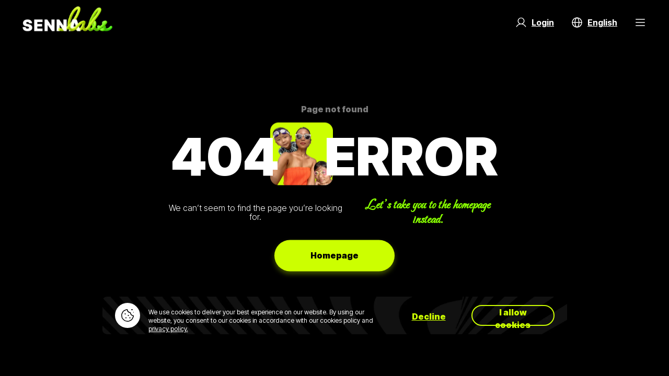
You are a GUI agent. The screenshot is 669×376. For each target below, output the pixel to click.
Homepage (334, 255)
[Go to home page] (67, 22)
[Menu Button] (640, 22)
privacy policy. (168, 329)
